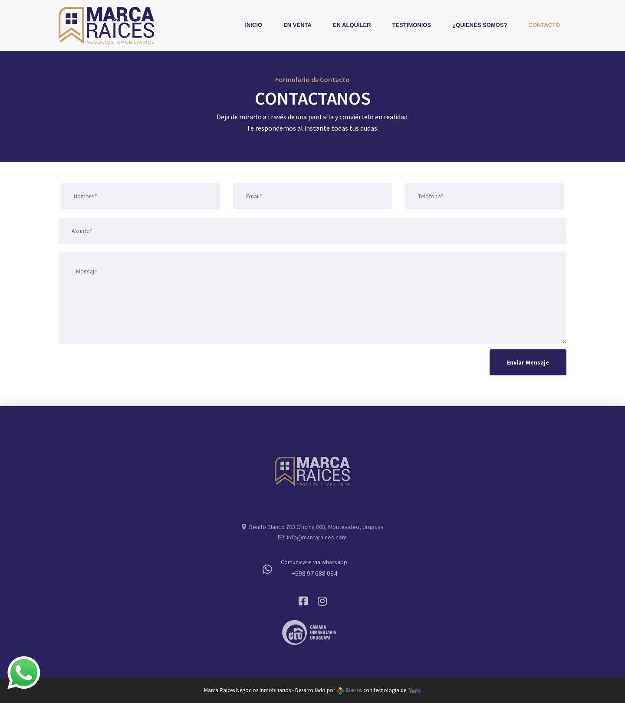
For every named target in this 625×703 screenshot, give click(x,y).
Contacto (544, 25)
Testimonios (411, 25)
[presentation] (125, 365)
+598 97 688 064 (314, 575)
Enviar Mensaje (528, 362)
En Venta (297, 25)
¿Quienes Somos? (479, 25)
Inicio (253, 25)
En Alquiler (352, 25)
